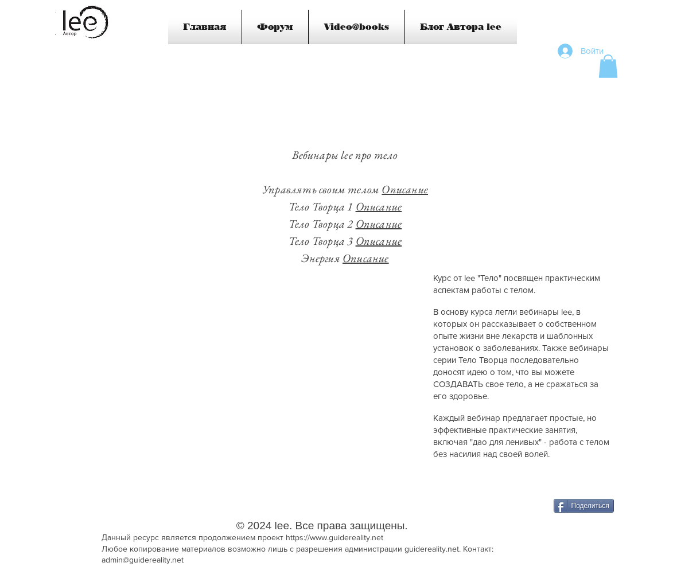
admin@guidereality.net (143, 559)
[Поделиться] (584, 506)
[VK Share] (102, 513)
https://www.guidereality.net (334, 537)
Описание (405, 189)
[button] (608, 66)
